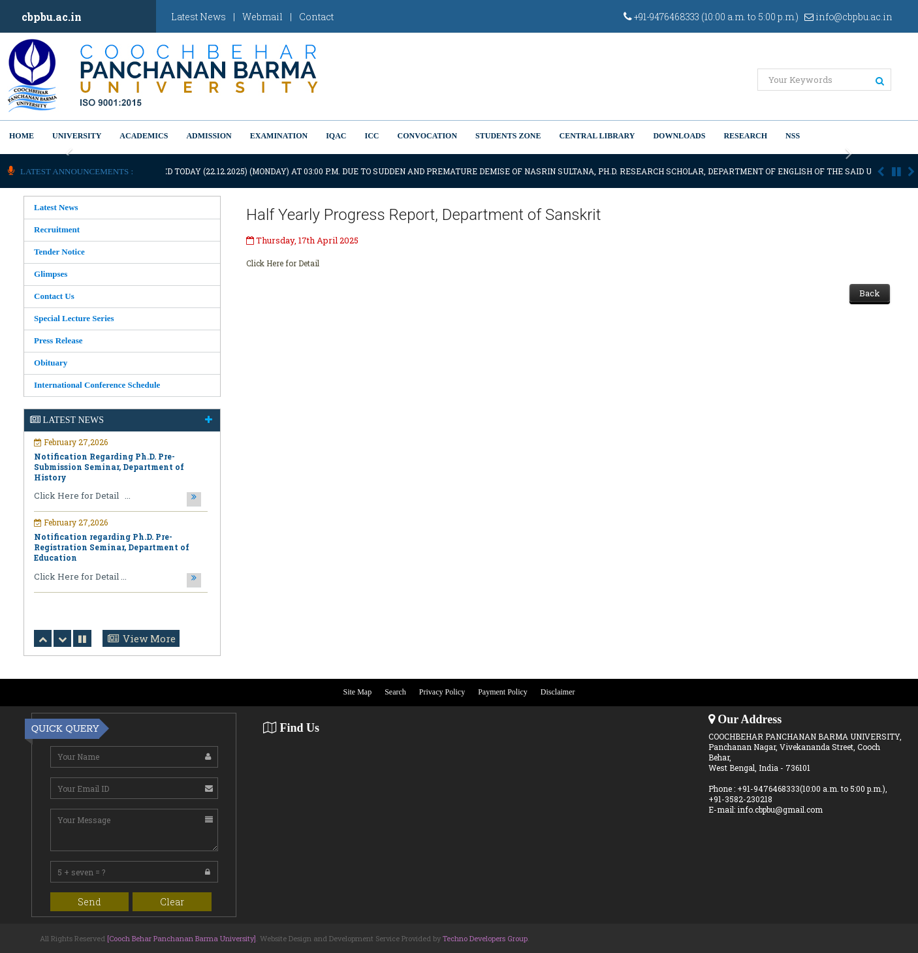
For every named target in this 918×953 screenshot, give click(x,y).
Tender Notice (59, 252)
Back (869, 293)
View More (149, 638)
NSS (792, 135)
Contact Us (54, 296)
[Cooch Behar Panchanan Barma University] (181, 938)
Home (21, 135)
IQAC (336, 135)
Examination (279, 135)
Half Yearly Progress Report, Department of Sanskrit (423, 215)
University (76, 135)
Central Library (597, 135)
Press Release (58, 340)
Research (745, 135)
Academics (143, 135)
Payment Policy (503, 692)
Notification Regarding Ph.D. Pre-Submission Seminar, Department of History (109, 466)
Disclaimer (558, 692)
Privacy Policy (442, 692)
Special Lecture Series (74, 318)
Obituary (50, 362)
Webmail (262, 16)
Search (395, 692)
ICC (372, 135)
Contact (316, 16)
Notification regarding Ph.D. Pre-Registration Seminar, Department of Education (111, 547)
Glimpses (50, 274)
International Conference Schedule (97, 385)
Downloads (679, 135)
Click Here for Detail (282, 263)
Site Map (357, 692)
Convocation (428, 135)
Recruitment (57, 229)
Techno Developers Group (485, 938)
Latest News (198, 16)
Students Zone (508, 135)
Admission (208, 135)
